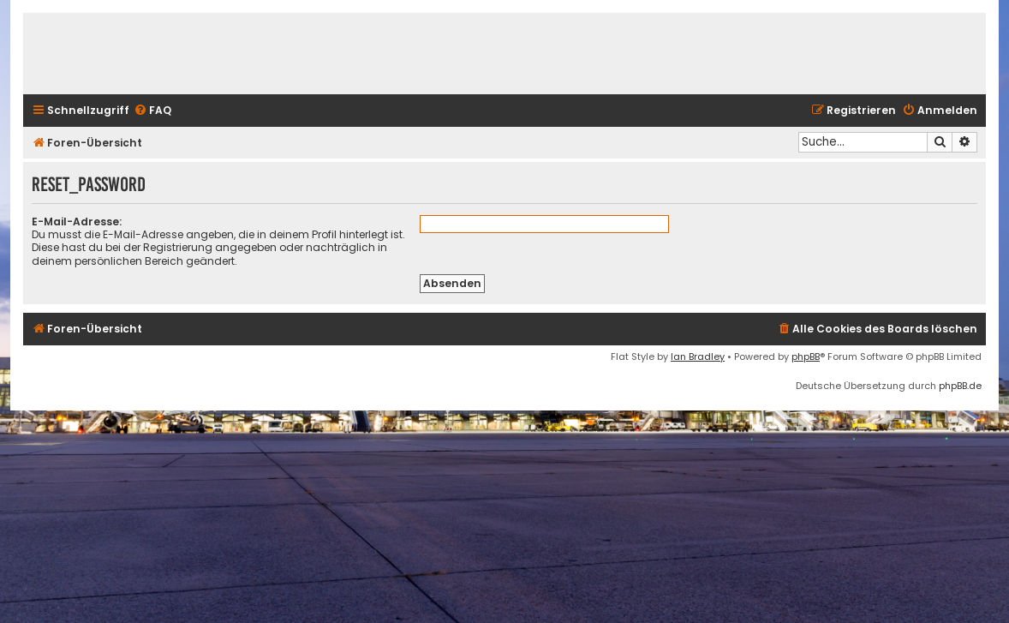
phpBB (805, 356)
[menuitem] (152, 111)
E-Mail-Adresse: (77, 221)
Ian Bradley (698, 356)
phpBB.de (960, 385)
